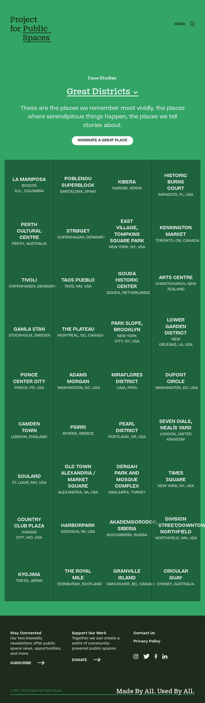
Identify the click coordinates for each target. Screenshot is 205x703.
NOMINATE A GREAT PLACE (102, 140)
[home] (34, 29)
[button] (180, 24)
